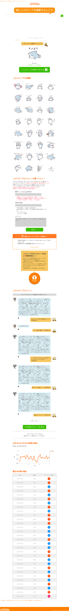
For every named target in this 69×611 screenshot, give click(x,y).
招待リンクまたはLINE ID (23, 193)
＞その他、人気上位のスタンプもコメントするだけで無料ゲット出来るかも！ (21, 599)
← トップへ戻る (16, 41)
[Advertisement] (34, 28)
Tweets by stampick (34, 245)
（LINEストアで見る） (34, 66)
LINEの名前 (18, 203)
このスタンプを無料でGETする (32, 70)
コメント (18, 216)
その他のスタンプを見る (34, 426)
